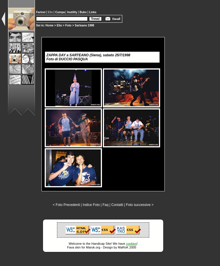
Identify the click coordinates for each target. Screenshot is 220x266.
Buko (84, 12)
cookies (131, 243)
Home (50, 25)
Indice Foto (91, 205)
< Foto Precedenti (66, 205)
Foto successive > (140, 205)
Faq (106, 205)
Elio (59, 25)
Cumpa (60, 12)
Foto (68, 25)
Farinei (41, 12)
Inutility (72, 12)
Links (93, 12)
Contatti (117, 205)
